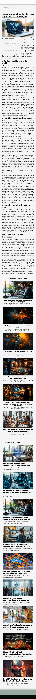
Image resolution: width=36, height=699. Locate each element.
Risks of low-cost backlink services (12, 43)
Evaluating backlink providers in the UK (12, 45)
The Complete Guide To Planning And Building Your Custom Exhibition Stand (16, 573)
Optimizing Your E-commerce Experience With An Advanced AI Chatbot (17, 492)
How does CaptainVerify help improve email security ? (18, 352)
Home (2, 7)
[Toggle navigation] (3, 2)
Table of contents (9, 38)
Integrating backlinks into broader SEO (12, 48)
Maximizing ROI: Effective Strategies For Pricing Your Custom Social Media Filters (18, 654)
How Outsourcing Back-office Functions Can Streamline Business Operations (18, 430)
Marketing (7, 7)
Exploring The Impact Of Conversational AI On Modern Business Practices (15, 600)
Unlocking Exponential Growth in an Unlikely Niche (18, 326)
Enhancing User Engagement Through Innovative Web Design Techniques (16, 546)
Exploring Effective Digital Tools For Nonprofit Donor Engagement (18, 626)
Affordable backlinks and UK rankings (12, 41)
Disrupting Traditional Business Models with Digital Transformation (18, 377)
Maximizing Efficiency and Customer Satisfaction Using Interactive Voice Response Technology (18, 404)
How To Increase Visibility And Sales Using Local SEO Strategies (18, 301)
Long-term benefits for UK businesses (12, 50)
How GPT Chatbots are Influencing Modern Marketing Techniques (17, 680)
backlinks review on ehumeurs (10, 105)
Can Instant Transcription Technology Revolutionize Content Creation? (17, 465)
